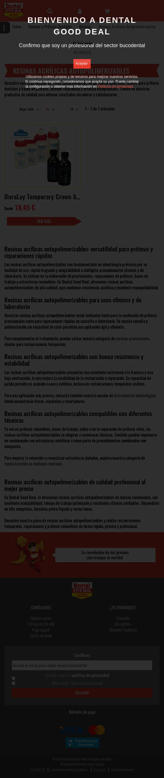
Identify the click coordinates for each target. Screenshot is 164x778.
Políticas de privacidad (115, 86)
